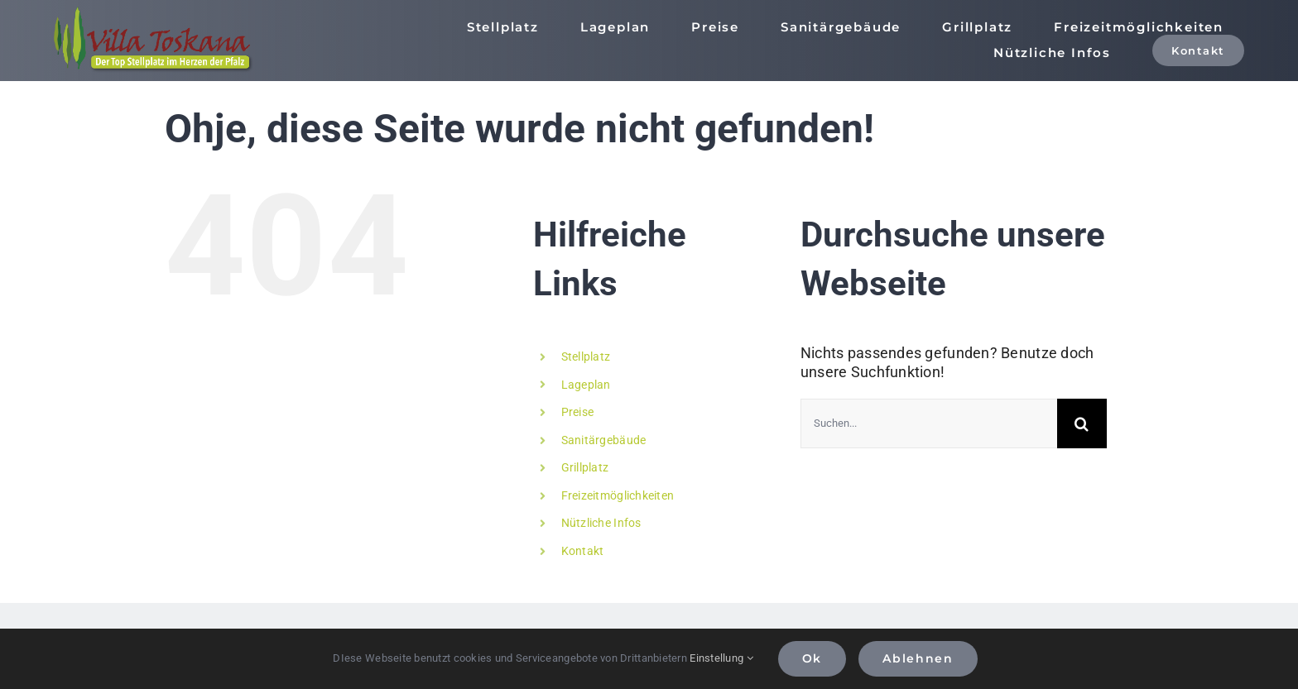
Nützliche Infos (601, 522)
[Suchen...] (928, 423)
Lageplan (586, 384)
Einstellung (721, 658)
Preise (577, 412)
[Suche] (1082, 423)
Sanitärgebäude (604, 440)
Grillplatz (585, 467)
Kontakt (582, 550)
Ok (812, 658)
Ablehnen (917, 658)
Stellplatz (586, 356)
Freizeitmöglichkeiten (618, 495)
